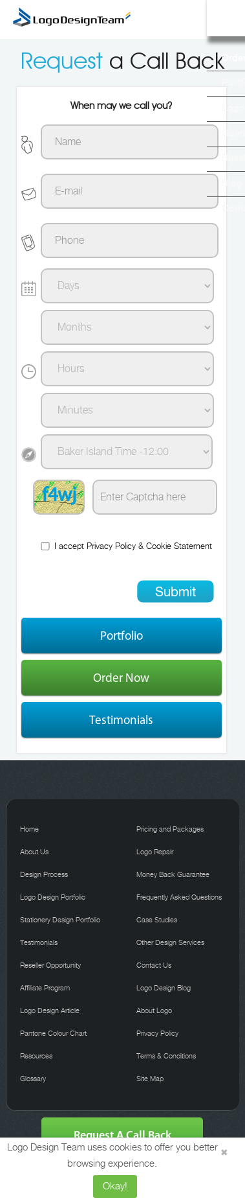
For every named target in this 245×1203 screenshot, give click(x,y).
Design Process (44, 875)
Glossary (33, 1079)
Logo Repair (154, 852)
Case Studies (156, 920)
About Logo (154, 1011)
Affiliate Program (45, 988)
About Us (34, 852)
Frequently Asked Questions (179, 898)
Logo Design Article (50, 1011)
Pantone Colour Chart (53, 1034)
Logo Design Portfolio (52, 898)
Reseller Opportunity (50, 966)
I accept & (125, 546)
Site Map (150, 1079)
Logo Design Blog (163, 988)
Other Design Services (170, 943)
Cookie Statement (179, 547)
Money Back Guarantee (172, 875)
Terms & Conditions (166, 1056)
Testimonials (121, 719)
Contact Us (153, 966)
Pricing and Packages (170, 830)
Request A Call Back (122, 1135)
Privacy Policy (111, 547)
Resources (36, 1056)
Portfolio (121, 635)
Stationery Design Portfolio (60, 920)
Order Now (121, 677)
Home (29, 830)
